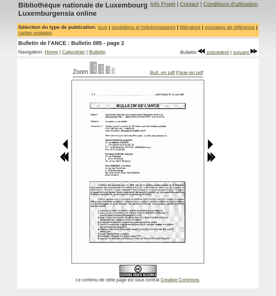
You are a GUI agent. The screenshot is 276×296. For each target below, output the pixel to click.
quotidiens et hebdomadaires (144, 27)
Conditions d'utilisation (230, 4)
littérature (190, 27)
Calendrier (73, 52)
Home (51, 52)
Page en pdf (189, 72)
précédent (213, 52)
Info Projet (163, 4)
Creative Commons (180, 280)
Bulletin (97, 52)
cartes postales (35, 33)
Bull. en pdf (162, 72)
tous (102, 27)
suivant (245, 52)
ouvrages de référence (230, 27)
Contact (189, 4)
